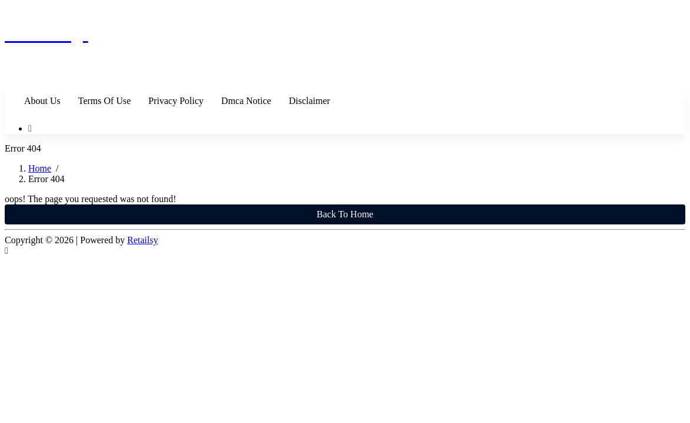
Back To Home (344, 214)
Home (39, 168)
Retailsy (142, 240)
